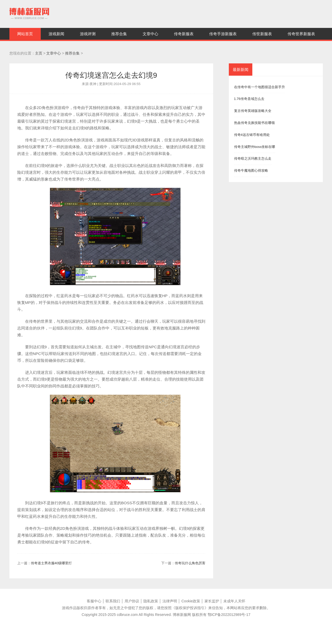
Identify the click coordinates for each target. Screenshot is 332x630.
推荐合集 (119, 34)
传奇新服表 (184, 34)
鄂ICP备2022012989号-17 (229, 615)
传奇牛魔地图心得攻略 (251, 170)
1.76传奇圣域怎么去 (249, 99)
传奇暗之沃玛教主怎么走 (252, 158)
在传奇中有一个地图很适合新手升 (259, 87)
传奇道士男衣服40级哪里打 (51, 563)
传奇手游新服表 (223, 34)
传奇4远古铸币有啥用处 (252, 135)
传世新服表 (262, 34)
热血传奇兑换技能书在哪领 (254, 123)
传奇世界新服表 (301, 34)
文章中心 (150, 34)
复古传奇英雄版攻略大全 (252, 111)
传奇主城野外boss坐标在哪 (254, 147)
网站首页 (25, 34)
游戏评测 (88, 34)
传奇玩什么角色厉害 (190, 563)
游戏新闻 (56, 34)
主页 (38, 53)
